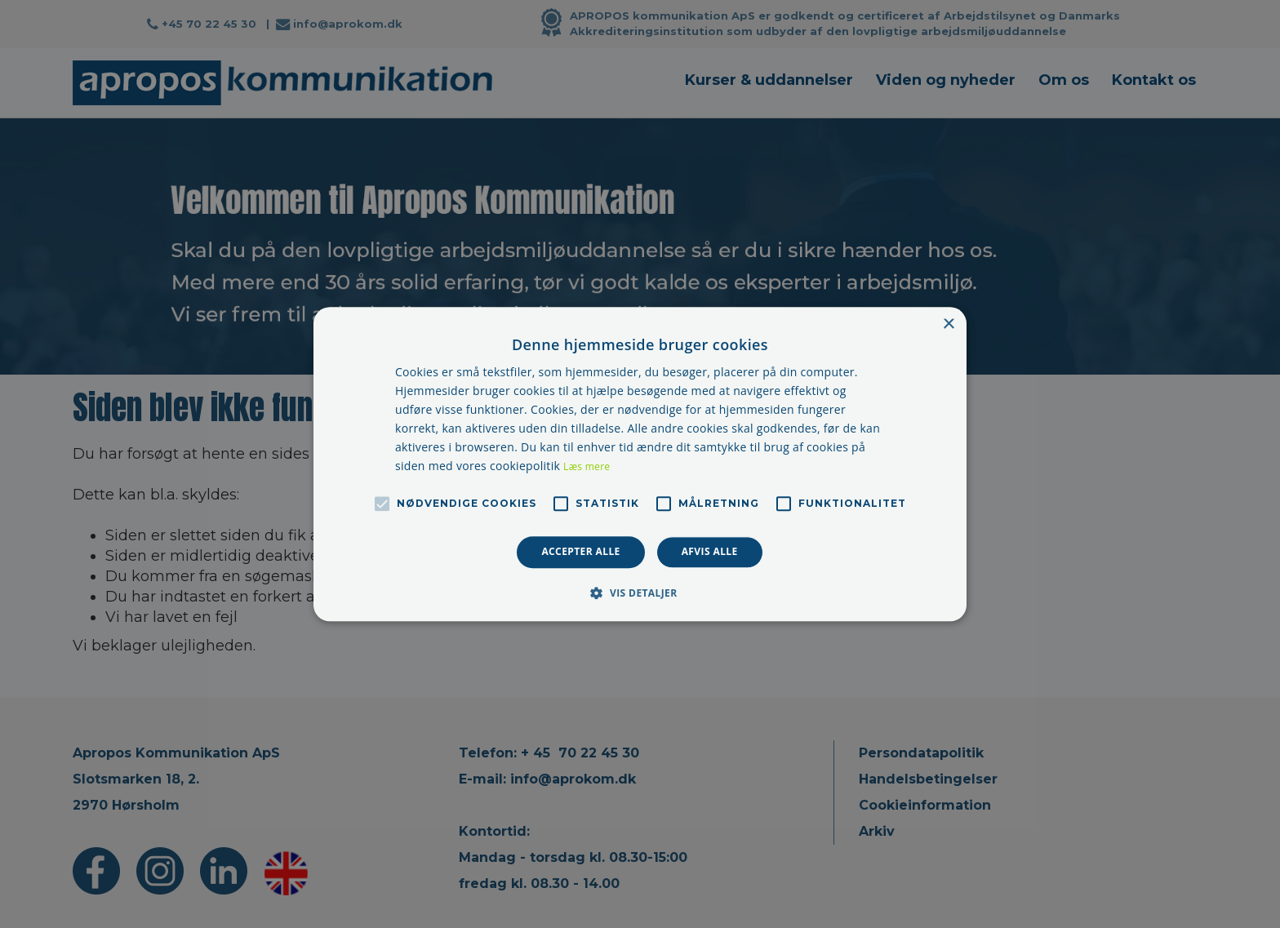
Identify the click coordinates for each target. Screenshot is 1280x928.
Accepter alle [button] (580, 552)
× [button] (948, 324)
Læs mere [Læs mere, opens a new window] (586, 467)
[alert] (640, 464)
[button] (639, 592)
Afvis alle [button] (710, 552)
